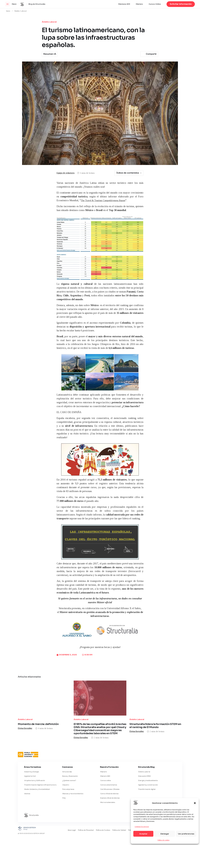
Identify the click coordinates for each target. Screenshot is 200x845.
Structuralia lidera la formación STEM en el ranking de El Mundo (155, 717)
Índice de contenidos (129, 173)
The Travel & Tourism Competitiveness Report (106, 200)
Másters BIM (105, 770)
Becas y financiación (69, 770)
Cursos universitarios (108, 779)
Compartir (149, 54)
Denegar (164, 834)
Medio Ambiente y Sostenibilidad (36, 784)
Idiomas (27, 789)
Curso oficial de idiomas (109, 789)
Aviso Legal (62, 826)
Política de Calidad (114, 826)
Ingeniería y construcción (147, 779)
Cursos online (105, 775)
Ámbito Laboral (20, 11)
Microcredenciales (107, 798)
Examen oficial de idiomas (109, 794)
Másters (139, 4)
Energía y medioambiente (147, 775)
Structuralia (67, 765)
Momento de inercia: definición (38, 717)
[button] (195, 803)
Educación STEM (144, 770)
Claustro (65, 779)
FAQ (63, 794)
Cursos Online (155, 4)
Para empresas (68, 784)
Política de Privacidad (78, 826)
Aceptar (143, 834)
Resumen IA (49, 54)
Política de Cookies (97, 826)
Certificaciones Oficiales (109, 784)
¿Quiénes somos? (69, 775)
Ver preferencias (186, 834)
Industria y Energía (31, 765)
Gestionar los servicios (142, 827)
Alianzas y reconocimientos (72, 789)
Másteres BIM (124, 4)
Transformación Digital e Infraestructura (39, 779)
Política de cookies (163, 840)
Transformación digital (146, 784)
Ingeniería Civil (29, 770)
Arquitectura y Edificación (34, 775)
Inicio (8, 11)
